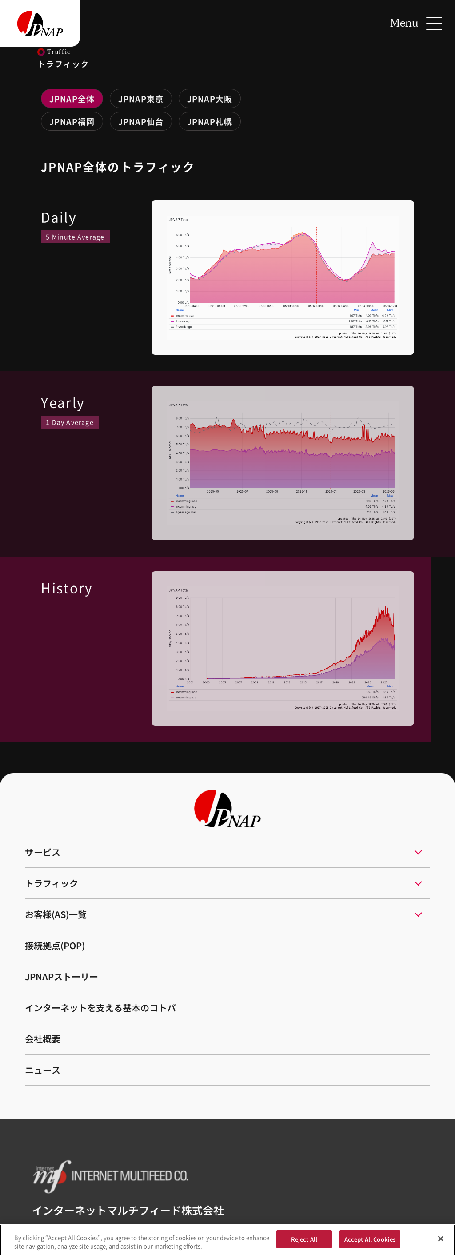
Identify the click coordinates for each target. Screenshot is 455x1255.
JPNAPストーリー (61, 976)
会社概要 (42, 1038)
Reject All (304, 1243)
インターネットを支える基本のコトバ (100, 1007)
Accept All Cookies (369, 1243)
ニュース (42, 1069)
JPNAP (72, 98)
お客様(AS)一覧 (56, 914)
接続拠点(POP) (55, 945)
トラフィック (51, 883)
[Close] (441, 1243)
